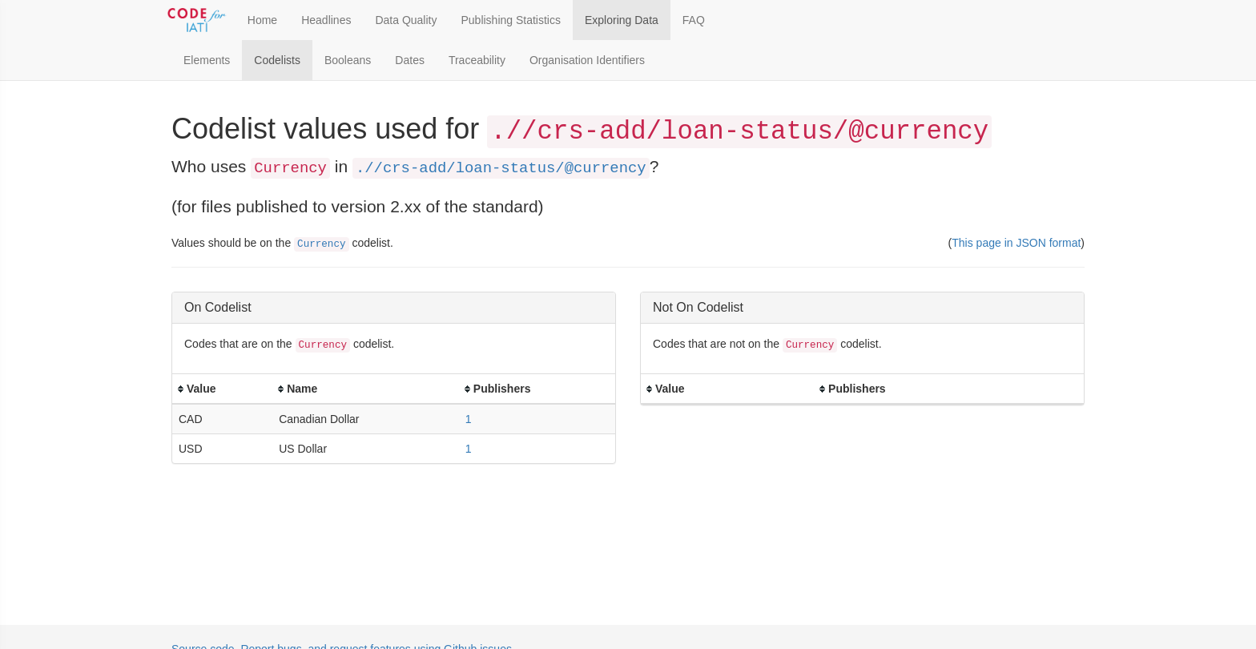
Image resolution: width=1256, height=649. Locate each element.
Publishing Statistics (511, 20)
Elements (206, 60)
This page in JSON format (1016, 242)
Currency (321, 244)
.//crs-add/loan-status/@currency (501, 168)
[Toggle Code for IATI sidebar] (197, 20)
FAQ (693, 20)
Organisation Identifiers (587, 60)
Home (262, 20)
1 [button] (468, 419)
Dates (410, 60)
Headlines (326, 20)
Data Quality (406, 20)
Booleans (347, 60)
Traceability (477, 60)
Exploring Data (621, 20)
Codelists (277, 60)
